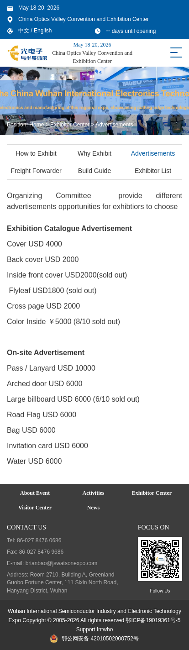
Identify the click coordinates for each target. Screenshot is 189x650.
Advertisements (114, 124)
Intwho (105, 629)
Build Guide (95, 170)
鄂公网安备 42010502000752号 (94, 638)
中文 (24, 30)
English (43, 30)
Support (85, 629)
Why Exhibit (95, 153)
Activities (93, 493)
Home (36, 124)
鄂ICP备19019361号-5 (153, 620)
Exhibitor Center (69, 124)
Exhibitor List (154, 170)
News (93, 507)
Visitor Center (35, 507)
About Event (35, 493)
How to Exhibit (37, 153)
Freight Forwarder (37, 170)
